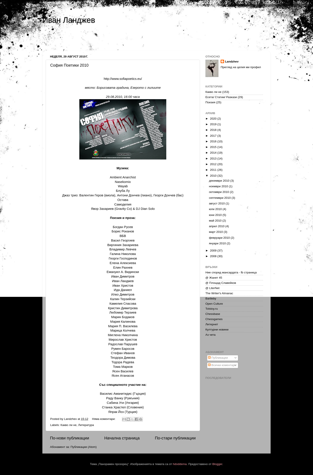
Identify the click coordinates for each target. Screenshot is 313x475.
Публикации (218, 357)
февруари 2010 (220, 237)
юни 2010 (216, 215)
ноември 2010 (219, 186)
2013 (213, 158)
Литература (86, 425)
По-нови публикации (69, 438)
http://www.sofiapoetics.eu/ (123, 79)
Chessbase (212, 314)
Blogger (217, 464)
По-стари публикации (175, 438)
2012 (213, 164)
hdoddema (180, 464)
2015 (213, 147)
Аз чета (210, 334)
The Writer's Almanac (219, 293)
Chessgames (214, 319)
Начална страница (122, 438)
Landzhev (231, 61)
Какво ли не (68, 425)
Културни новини (216, 329)
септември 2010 (220, 197)
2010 (213, 175)
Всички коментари (222, 365)
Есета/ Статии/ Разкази (221, 97)
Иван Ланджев (68, 20)
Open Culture (214, 303)
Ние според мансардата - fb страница (231, 272)
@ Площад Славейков (220, 282)
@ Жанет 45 (213, 277)
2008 (213, 256)
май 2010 (215, 220)
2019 (213, 124)
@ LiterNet (212, 288)
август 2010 (217, 203)
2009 (213, 250)
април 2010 (217, 226)
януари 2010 (217, 243)
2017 (213, 135)
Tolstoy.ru (211, 308)
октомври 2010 (219, 192)
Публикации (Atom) (84, 447)
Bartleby (210, 298)
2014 (213, 152)
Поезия (210, 102)
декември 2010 (219, 180)
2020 (213, 118)
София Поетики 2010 (69, 65)
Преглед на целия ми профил (241, 67)
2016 (213, 141)
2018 (213, 129)
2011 (213, 169)
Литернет (211, 324)
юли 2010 (216, 209)
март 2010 (216, 231)
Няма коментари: (104, 419)
